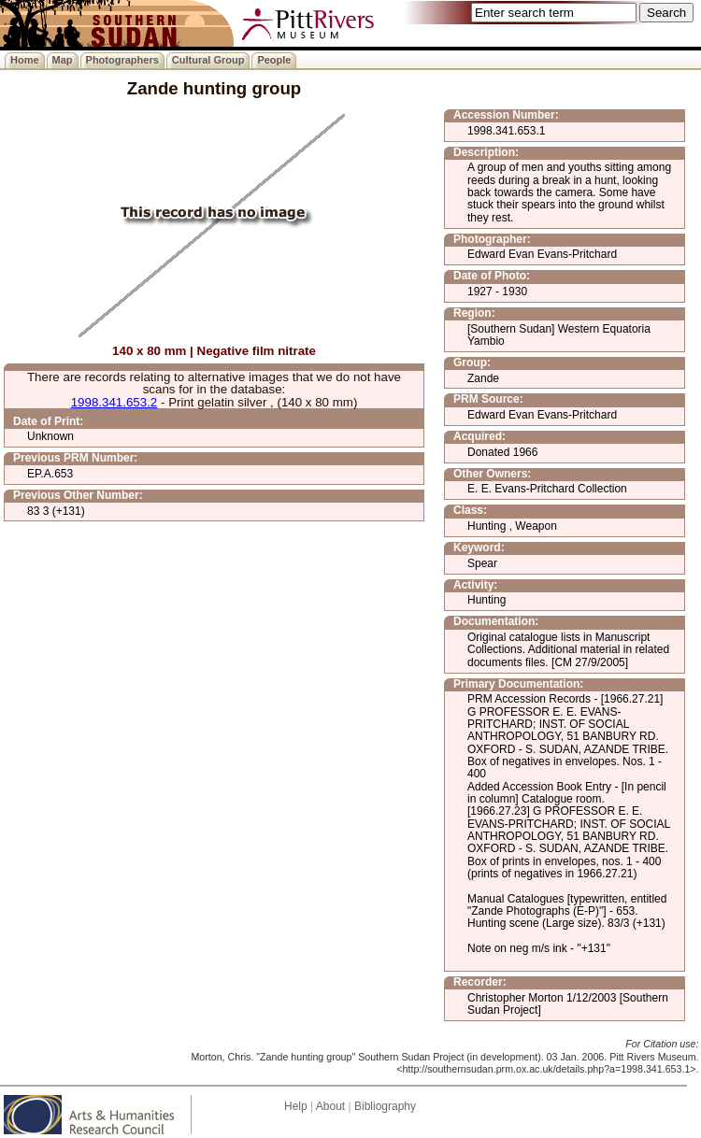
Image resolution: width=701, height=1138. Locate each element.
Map (62, 59)
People (274, 59)
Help (296, 1106)
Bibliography (385, 1106)
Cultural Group (208, 59)
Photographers (122, 59)
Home (24, 59)
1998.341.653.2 (114, 402)
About (330, 1106)
